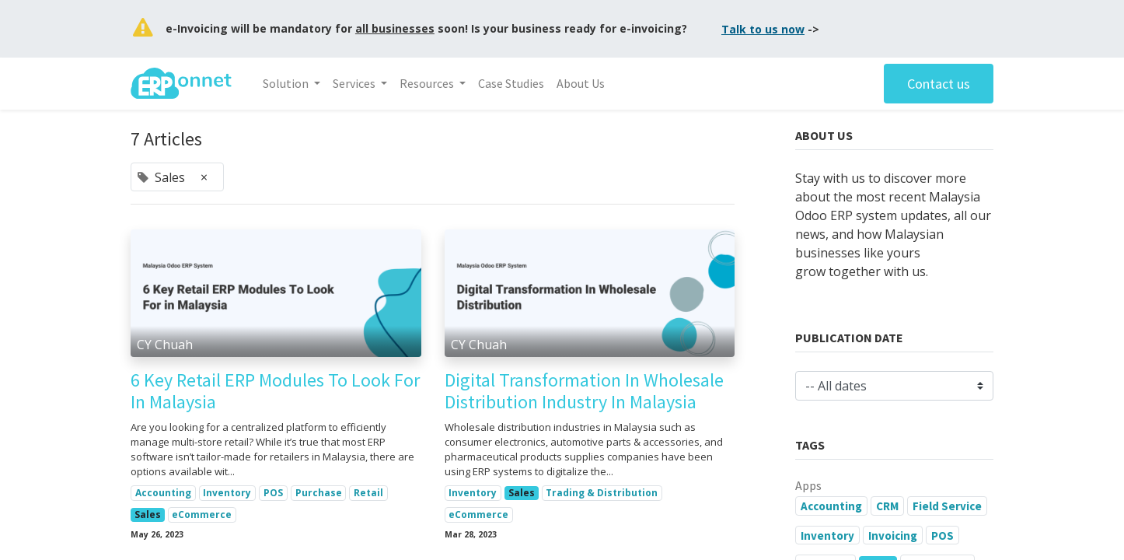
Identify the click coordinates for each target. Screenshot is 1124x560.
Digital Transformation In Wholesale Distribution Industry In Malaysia (584, 392)
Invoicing (892, 535)
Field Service (947, 506)
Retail (368, 492)
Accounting (163, 492)
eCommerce (202, 514)
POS (273, 492)
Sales (147, 514)
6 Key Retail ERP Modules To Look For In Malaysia (275, 392)
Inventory (227, 492)
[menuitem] (511, 83)
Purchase (318, 492)
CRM (887, 506)
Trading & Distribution (602, 492)
